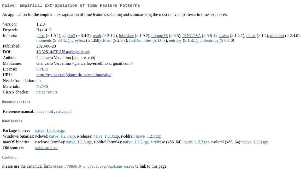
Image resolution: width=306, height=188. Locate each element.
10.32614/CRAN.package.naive (63, 53)
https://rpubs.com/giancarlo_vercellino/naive (73, 76)
